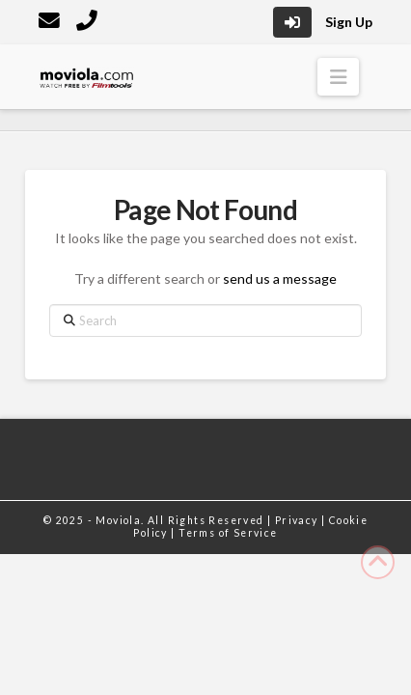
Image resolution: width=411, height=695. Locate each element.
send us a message (280, 278)
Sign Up (348, 22)
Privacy (298, 520)
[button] (338, 77)
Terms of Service (227, 533)
